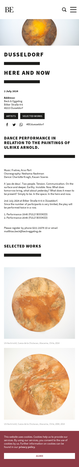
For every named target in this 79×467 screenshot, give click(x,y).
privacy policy (27, 447)
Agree (39, 455)
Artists (11, 116)
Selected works (32, 116)
